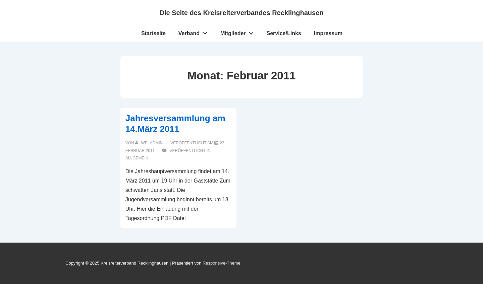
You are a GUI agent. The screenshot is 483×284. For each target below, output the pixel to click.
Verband (194, 31)
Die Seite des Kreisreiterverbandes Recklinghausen (241, 12)
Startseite (153, 33)
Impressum (328, 33)
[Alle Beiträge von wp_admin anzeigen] (149, 143)
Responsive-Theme (221, 263)
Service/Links (284, 33)
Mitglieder (238, 31)
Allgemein (137, 158)
